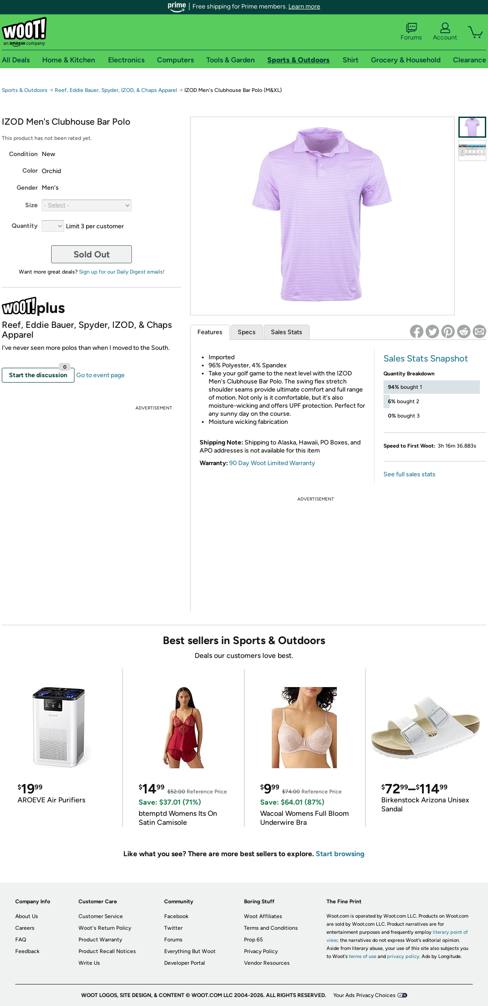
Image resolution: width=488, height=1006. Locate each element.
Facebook (176, 916)
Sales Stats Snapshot (425, 358)
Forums (411, 31)
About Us (26, 916)
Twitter (173, 928)
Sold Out (92, 254)
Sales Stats (286, 332)
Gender (27, 188)
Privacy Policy (261, 951)
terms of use (362, 956)
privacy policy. (403, 956)
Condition (23, 154)
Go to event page (100, 375)
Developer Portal (184, 963)
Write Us (89, 963)
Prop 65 (253, 939)
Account (445, 31)
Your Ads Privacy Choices (364, 995)
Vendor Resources (267, 963)
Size (31, 205)
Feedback (27, 951)
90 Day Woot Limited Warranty (272, 463)
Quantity (25, 226)
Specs (247, 332)
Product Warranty (100, 939)
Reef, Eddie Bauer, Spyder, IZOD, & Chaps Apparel (116, 90)
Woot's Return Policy (104, 928)
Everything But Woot (190, 951)
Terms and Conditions (271, 928)
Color (30, 170)
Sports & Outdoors (25, 90)
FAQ (20, 939)
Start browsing (340, 853)
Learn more (304, 6)
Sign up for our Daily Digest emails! (122, 272)
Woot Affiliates (263, 916)
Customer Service (100, 916)
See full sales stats (409, 474)
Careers (25, 928)
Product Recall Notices (107, 951)
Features (209, 332)
